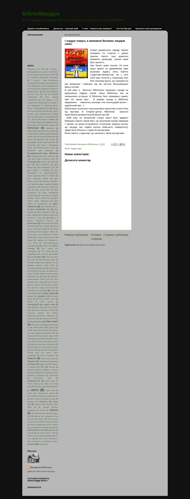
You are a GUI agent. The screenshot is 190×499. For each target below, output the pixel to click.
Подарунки (54, 361)
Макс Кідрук (49, 293)
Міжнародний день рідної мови (41, 304)
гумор (53, 162)
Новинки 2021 (32, 336)
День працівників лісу (40, 209)
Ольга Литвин (35, 350)
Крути (45, 276)
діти (47, 218)
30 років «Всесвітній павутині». (41, 111)
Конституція (31, 271)
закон (53, 237)
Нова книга (51, 321)
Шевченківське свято (36, 430)
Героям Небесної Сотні (45, 159)
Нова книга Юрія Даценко (40, 325)
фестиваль (54, 413)
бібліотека (33, 128)
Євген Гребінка (44, 226)
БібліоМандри (41, 14)
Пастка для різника (48, 358)
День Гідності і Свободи (38, 170)
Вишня (30, 139)
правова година (43, 373)
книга (39, 257)
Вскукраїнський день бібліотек (43, 156)
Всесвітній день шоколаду (40, 150)
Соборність (43, 402)
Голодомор (32, 162)
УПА (33, 413)
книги (33, 260)
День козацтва (45, 184)
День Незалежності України (47, 195)
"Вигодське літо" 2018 (36, 69)
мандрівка (41, 296)
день (29, 164)
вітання (52, 139)
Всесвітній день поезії (46, 148)
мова (29, 307)
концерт (43, 271)
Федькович (42, 413)
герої (29, 159)
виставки (40, 136)
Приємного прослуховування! (149, 29)
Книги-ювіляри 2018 (47, 260)
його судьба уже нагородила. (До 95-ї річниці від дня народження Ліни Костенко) (42, 251)
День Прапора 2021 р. (49, 206)
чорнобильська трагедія (39, 427)
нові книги (43, 341)
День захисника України (37, 178)
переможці (43, 361)
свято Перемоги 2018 (50, 396)
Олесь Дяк (54, 347)
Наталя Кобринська (47, 316)
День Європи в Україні (46, 176)
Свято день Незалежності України (41, 393)
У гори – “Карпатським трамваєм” (97, 29)
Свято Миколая (33, 396)
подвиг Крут (76, 148)
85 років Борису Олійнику (45, 119)
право (32, 373)
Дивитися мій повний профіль (41, 471)
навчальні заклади (35, 313)
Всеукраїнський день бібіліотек (42, 153)
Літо (45, 290)
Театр (47, 404)
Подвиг (33, 364)
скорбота (30, 402)
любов (52, 290)
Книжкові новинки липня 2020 (40, 265)
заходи (30, 240)
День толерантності (34, 215)
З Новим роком (42, 237)
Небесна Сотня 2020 (50, 318)
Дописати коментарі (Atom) (92, 245)
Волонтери (51, 142)
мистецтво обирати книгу (45, 299)
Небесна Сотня (33, 318)
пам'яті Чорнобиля (47, 355)
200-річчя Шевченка (50, 91)
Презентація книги (42, 378)
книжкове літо (50, 262)
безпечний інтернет (47, 125)
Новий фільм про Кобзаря (37, 330)
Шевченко (52, 430)
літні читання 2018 (37, 285)
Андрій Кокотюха (51, 122)
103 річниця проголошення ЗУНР (42, 75)
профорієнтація (34, 381)
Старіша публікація (115, 234)
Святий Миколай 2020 (49, 386)
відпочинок (41, 139)
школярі (30, 433)
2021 (41, 94)
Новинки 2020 (50, 333)
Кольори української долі (36, 268)
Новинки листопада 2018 (39, 339)
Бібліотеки (50, 128)
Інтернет (45, 246)
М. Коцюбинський (34, 293)
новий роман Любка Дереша (44, 327)
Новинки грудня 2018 (50, 336)
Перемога (31, 361)
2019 (32, 94)
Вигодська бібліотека (41, 467)
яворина (42, 444)
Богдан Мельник (33, 134)
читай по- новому (51, 425)
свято (34, 390)
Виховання (51, 136)
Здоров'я (40, 240)
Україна (53, 410)
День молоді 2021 (42, 190)
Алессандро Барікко (34, 122)
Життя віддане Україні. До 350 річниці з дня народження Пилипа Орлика (42, 234)
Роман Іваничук (33, 384)
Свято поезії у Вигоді (38, 399)
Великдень (47, 134)
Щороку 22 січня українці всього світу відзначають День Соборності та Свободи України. (42, 438)
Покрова (52, 367)
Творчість (38, 404)
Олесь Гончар (42, 347)
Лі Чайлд (40, 282)
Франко (41, 419)
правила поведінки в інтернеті (46, 370)
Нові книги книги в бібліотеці (44, 344)
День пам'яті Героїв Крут (40, 198)
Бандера (33, 125)
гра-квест (44, 162)
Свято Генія (50, 390)
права (29, 370)
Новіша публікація (76, 234)
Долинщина (32, 223)
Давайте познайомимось (38, 29)
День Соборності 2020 (46, 212)
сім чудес (51, 399)
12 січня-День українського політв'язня (42, 77)
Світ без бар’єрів (123, 29)
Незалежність (36, 322)
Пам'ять (31, 358)
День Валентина (42, 164)
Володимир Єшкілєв (35, 142)
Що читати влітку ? (44, 433)
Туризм (42, 410)
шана (53, 427)
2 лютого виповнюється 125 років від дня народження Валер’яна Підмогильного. (42, 88)
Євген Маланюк (43, 229)
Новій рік (30, 347)
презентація (53, 375)
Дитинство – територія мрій (65, 29)
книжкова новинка (34, 262)
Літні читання (53, 282)
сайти (46, 384)
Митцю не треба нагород (40, 302)
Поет (42, 367)
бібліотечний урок (34, 131)
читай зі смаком (36, 425)
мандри (30, 296)
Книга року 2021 (52, 257)
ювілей (33, 444)
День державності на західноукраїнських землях (42, 173)
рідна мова (50, 381)
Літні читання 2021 (42, 288)
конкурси (52, 268)
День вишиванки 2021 (46, 167)
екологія (44, 223)
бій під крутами (49, 131)
